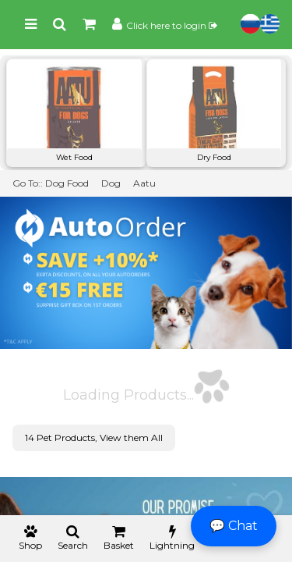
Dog (111, 183)
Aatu (144, 183)
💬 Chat (233, 525)
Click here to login (171, 25)
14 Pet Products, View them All (94, 437)
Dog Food (67, 183)
